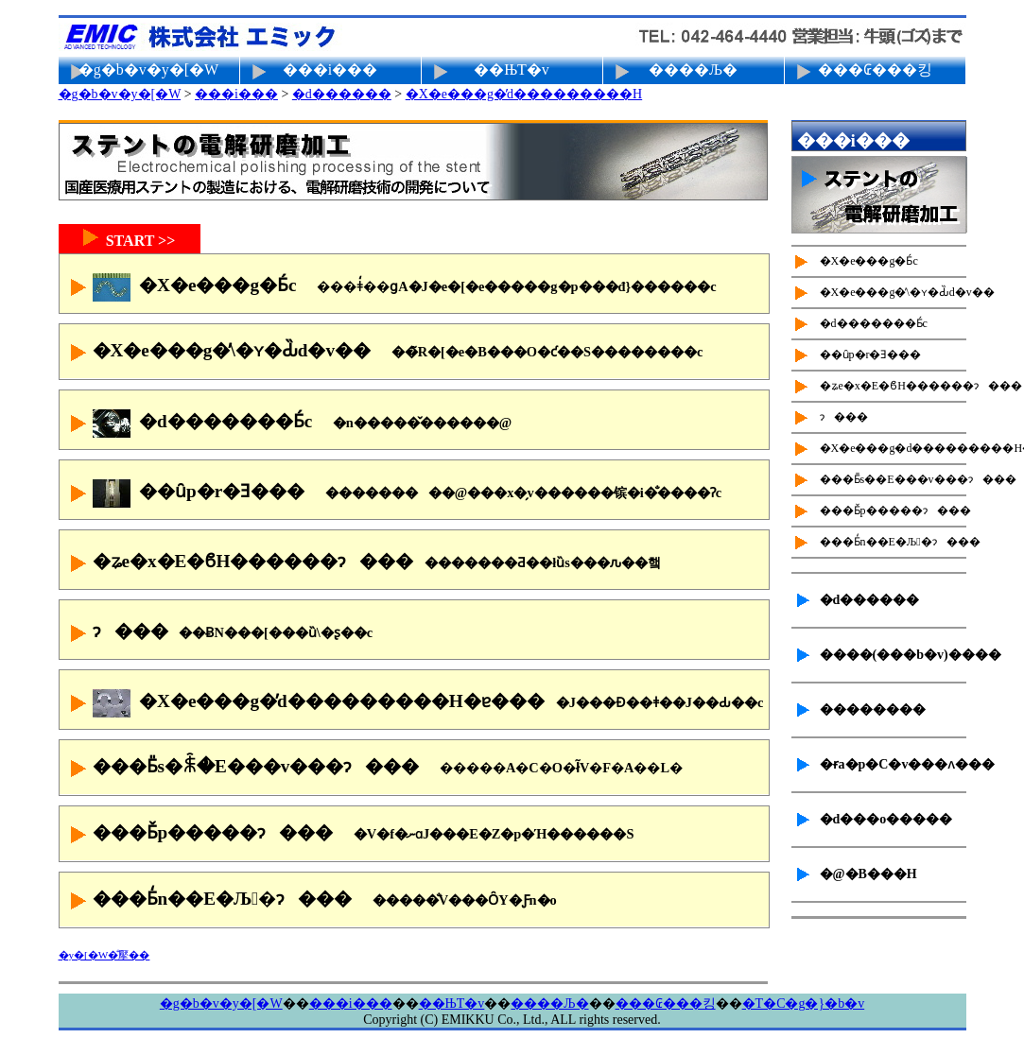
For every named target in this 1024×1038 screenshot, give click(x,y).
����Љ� (693, 69)
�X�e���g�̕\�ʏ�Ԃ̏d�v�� (383, 352)
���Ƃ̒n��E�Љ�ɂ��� (310, 901)
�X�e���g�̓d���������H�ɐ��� (414, 703)
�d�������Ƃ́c (288, 423)
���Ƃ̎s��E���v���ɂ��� (893, 479)
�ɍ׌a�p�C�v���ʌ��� (893, 764)
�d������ (341, 94)
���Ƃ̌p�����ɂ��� (349, 835)
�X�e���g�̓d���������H (524, 94)
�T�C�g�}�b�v (803, 1003)
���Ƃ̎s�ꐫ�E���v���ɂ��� (374, 768)
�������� (873, 709)
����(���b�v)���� (893, 655)
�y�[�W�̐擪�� (104, 954)
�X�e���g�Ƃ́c (390, 287)
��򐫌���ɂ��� (218, 633)
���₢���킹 (875, 69)
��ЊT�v (511, 69)
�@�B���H (868, 874)
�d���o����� (886, 819)
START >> (129, 239)
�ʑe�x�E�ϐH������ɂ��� (362, 563)
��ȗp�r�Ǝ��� (393, 493)
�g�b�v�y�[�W (148, 69)
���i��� (330, 69)
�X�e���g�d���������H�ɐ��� (893, 448)
